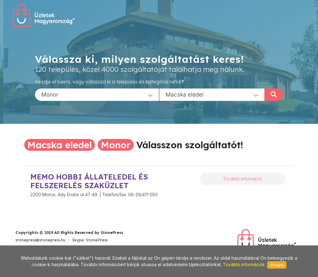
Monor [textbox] (49, 94)
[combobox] (97, 94)
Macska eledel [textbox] (185, 94)
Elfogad (276, 265)
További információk (244, 264)
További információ (242, 178)
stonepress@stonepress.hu (40, 240)
